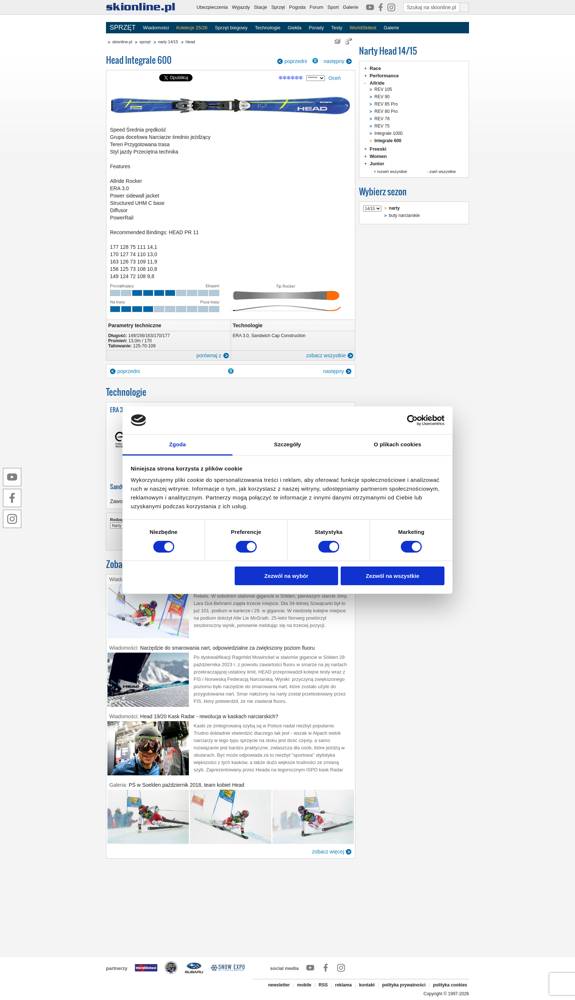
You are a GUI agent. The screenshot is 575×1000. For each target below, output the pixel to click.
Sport (333, 7)
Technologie (267, 27)
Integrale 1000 (388, 133)
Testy (336, 27)
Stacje (260, 7)
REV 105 (383, 89)
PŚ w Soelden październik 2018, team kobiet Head (186, 785)
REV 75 (381, 126)
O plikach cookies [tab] (397, 444)
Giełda (294, 27)
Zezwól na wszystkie (392, 576)
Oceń (335, 78)
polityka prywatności (404, 985)
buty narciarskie (404, 215)
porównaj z (209, 355)
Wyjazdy (241, 7)
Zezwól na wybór (286, 576)
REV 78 (381, 118)
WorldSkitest (363, 27)
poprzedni (296, 61)
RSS (323, 985)
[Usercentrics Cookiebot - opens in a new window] (412, 420)
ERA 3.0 (241, 335)
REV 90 (381, 96)
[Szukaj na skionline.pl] (464, 7)
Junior (377, 163)
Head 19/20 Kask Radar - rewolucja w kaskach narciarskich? (209, 716)
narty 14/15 (168, 42)
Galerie (350, 7)
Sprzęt (278, 7)
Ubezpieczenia (212, 7)
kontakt (367, 985)
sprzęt (144, 42)
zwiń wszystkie (442, 171)
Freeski (378, 149)
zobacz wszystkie (326, 355)
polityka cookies (450, 985)
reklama (343, 985)
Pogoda (297, 7)
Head (190, 42)
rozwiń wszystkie (392, 171)
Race (375, 68)
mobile (304, 985)
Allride (377, 83)
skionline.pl (122, 42)
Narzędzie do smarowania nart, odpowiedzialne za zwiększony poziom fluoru (227, 648)
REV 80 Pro (386, 111)
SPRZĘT (123, 27)
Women (378, 156)
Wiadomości (156, 27)
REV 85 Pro (386, 104)
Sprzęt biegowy (231, 27)
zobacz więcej (328, 852)
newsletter (279, 985)
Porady (316, 27)
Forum (316, 7)
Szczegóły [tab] (287, 444)
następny (333, 61)
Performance (384, 75)
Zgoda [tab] (177, 444)
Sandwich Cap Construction (278, 335)
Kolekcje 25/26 (192, 27)
